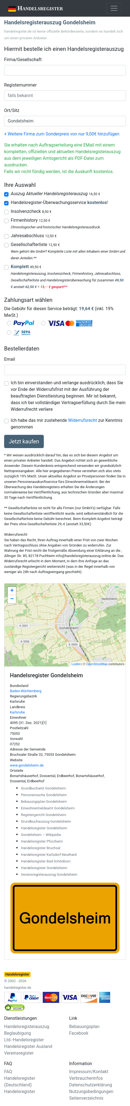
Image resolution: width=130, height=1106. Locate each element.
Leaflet (76, 664)
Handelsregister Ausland (28, 1046)
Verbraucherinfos (86, 1078)
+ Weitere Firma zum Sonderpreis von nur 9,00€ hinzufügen (61, 134)
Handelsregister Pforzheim (42, 841)
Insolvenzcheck (31, 211)
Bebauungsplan (84, 1026)
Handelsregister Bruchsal (40, 848)
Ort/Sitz (11, 110)
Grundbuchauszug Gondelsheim (46, 821)
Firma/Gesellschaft (23, 59)
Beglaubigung (17, 1033)
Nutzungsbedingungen (91, 1091)
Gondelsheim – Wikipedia (41, 835)
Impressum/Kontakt (88, 1071)
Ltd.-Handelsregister (24, 1039)
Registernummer (20, 85)
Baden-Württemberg (25, 691)
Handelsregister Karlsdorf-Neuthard (49, 855)
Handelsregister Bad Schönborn (46, 861)
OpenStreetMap (97, 664)
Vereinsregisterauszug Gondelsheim (49, 874)
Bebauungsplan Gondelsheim (44, 801)
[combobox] (65, 70)
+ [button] (12, 591)
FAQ (8, 1071)
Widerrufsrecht (82, 420)
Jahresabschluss (33, 235)
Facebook (78, 1033)
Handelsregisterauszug (26, 1026)
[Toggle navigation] (114, 8)
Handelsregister (31, 9)
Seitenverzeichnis (86, 1098)
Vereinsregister (19, 1053)
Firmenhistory (30, 220)
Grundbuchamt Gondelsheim (43, 788)
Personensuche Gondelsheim (44, 795)
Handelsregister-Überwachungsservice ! (59, 202)
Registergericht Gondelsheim (43, 815)
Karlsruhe (17, 712)
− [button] (12, 599)
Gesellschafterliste (35, 244)
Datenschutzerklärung (90, 1084)
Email (9, 359)
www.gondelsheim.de (27, 765)
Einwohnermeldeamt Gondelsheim (48, 808)
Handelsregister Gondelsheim (44, 828)
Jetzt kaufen (24, 441)
